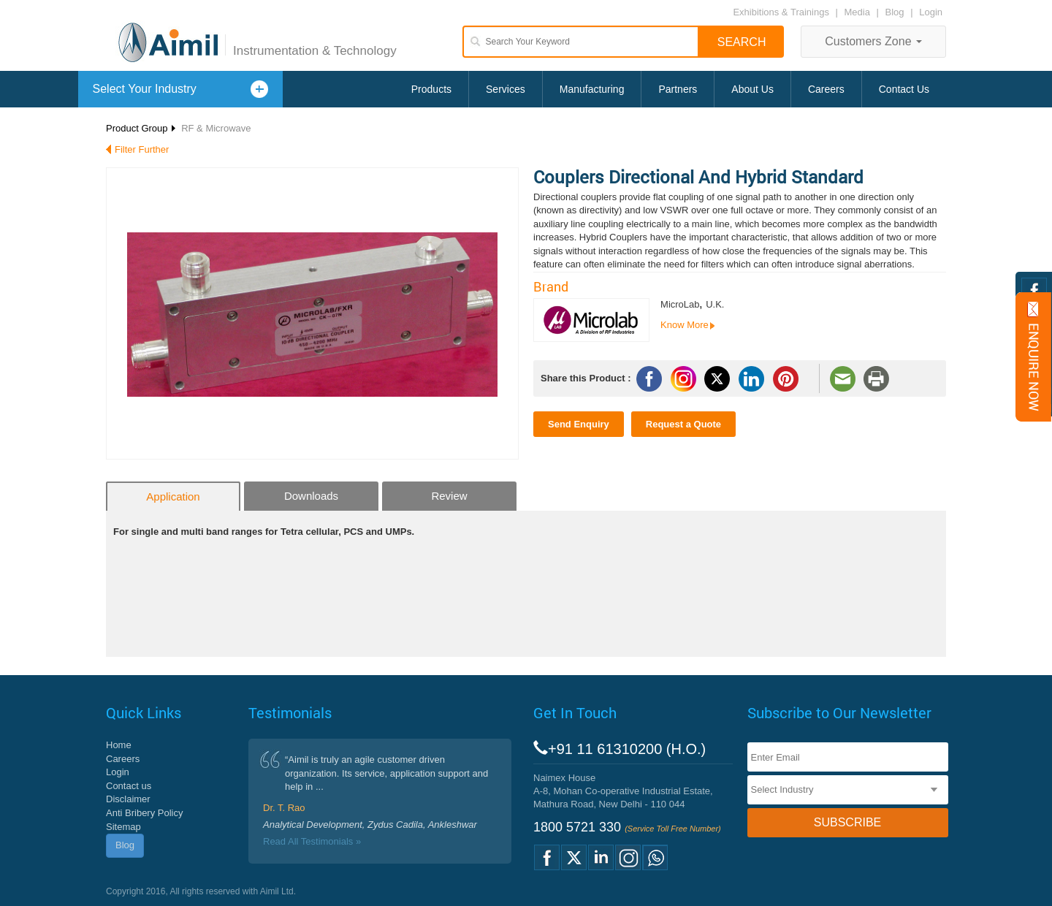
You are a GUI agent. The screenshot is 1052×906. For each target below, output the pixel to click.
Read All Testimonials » (312, 841)
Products (431, 89)
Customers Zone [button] (873, 41)
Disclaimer (128, 798)
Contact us (128, 785)
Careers (826, 89)
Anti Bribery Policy (144, 812)
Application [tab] (172, 496)
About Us (752, 89)
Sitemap (123, 826)
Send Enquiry (578, 424)
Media (859, 12)
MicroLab (679, 304)
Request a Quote (683, 424)
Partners (677, 89)
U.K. (715, 304)
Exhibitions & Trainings (781, 12)
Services (505, 89)
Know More (684, 324)
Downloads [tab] (311, 496)
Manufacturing (592, 89)
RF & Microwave (216, 128)
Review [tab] (449, 496)
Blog (894, 12)
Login (930, 12)
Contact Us (904, 89)
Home (119, 744)
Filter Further (142, 149)
